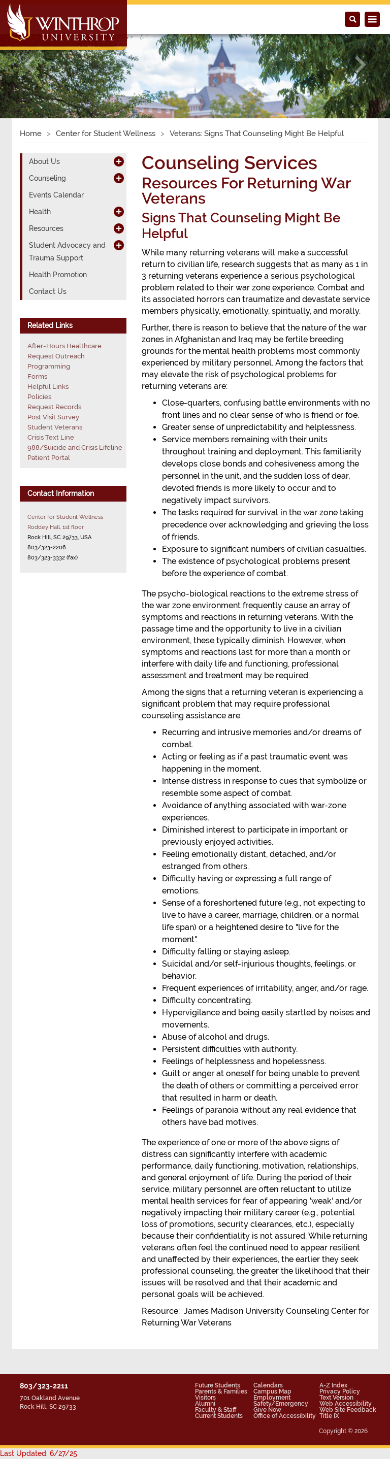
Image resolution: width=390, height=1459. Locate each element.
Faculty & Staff (215, 1409)
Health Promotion (58, 275)
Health (40, 212)
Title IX (329, 1415)
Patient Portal (48, 457)
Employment (271, 1397)
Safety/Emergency (280, 1403)
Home (31, 133)
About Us (44, 161)
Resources (46, 228)
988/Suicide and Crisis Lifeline (74, 447)
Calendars (268, 1385)
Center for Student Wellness (105, 133)
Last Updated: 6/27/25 (38, 1453)
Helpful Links (48, 386)
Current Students (219, 1415)
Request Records (54, 407)
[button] (29, 65)
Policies (39, 397)
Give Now (267, 1409)
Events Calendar (56, 195)
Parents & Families (221, 1391)
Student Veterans (54, 427)
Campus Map (272, 1391)
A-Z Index (333, 1385)
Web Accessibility (345, 1403)
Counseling (47, 178)
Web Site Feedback (347, 1409)
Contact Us (48, 291)
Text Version (336, 1397)
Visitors (205, 1397)
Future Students (217, 1385)
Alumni (205, 1403)
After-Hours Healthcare (64, 346)
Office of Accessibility (284, 1415)
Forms (37, 376)
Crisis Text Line (50, 437)
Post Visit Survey (53, 417)
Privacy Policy (339, 1391)
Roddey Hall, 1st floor (55, 526)
